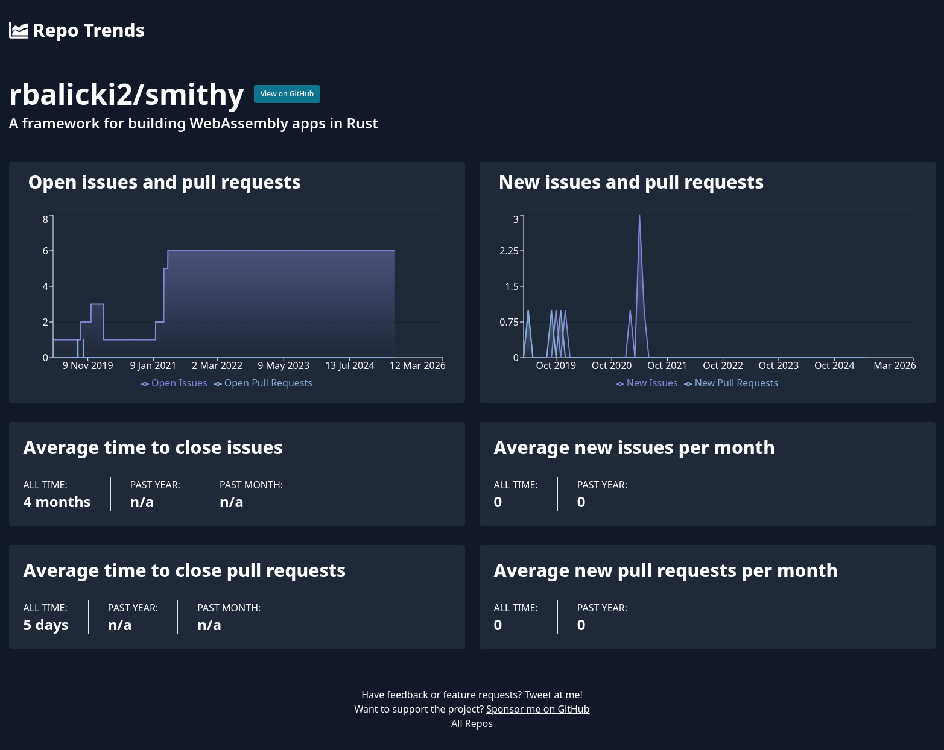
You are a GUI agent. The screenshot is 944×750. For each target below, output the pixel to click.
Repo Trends (77, 30)
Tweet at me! (553, 694)
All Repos (472, 723)
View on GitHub (287, 94)
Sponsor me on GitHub (537, 709)
